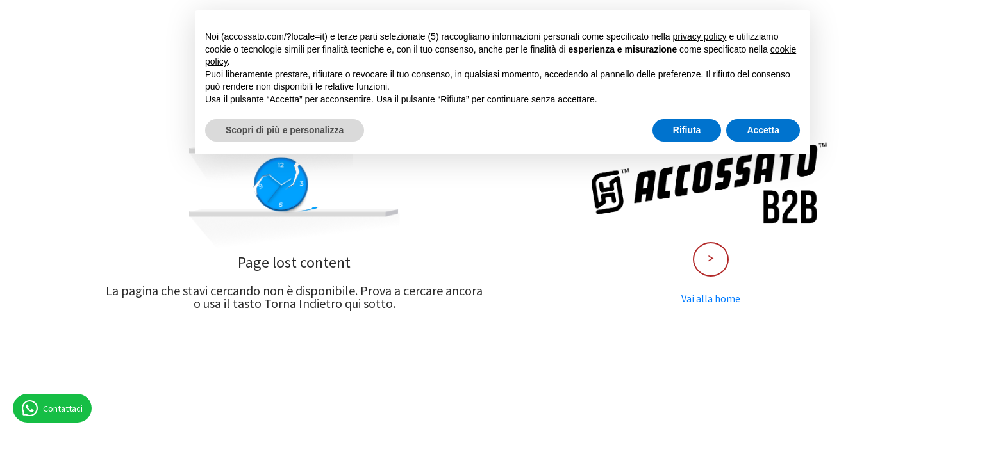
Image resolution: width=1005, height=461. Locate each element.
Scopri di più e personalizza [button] (285, 130)
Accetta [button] (763, 130)
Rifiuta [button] (687, 130)
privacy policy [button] (700, 36)
